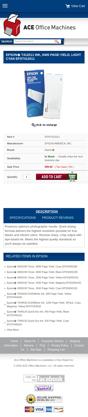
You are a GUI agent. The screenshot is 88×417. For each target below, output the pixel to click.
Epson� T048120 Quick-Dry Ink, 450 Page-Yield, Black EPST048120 (38, 313)
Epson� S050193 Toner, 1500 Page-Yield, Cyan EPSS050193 (42, 288)
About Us (29, 341)
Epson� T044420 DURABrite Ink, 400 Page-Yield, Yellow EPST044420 (39, 295)
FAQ (42, 345)
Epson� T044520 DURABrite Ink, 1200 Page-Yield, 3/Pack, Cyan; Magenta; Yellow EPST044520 (44, 304)
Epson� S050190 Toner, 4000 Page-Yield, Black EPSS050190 (42, 272)
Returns (28, 345)
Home (14, 341)
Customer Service (52, 341)
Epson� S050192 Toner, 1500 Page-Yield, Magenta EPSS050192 (44, 282)
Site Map (35, 349)
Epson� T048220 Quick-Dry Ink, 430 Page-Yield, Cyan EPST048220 (38, 322)
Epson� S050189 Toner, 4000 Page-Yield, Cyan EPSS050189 (42, 266)
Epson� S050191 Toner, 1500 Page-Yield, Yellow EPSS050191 (43, 277)
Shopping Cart (56, 349)
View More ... (14, 329)
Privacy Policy (60, 345)
